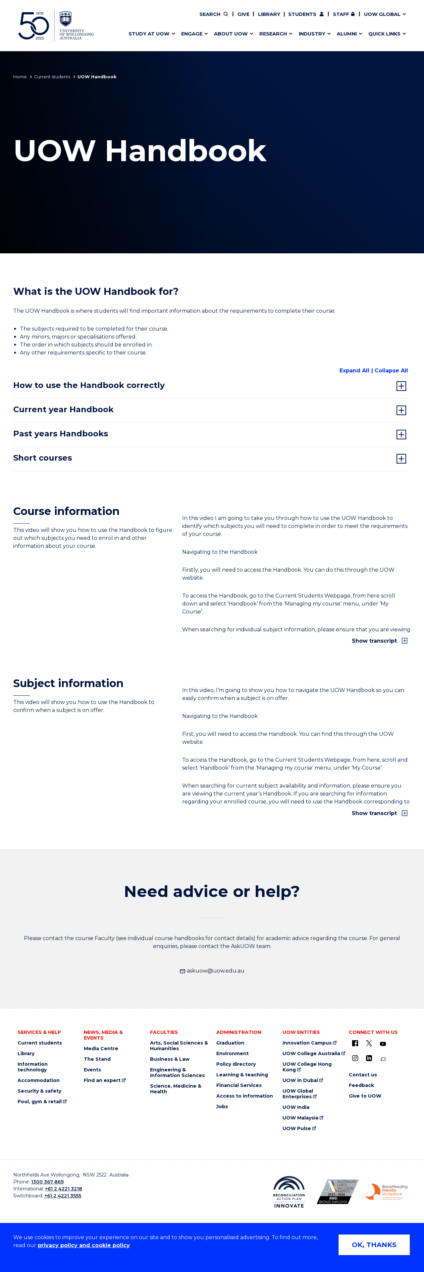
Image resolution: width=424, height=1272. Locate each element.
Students (302, 14)
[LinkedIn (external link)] (369, 1058)
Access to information (244, 1096)
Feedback (361, 1085)
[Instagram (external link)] (355, 1058)
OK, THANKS (374, 1245)
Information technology (33, 1067)
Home (20, 76)
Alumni (133, 19)
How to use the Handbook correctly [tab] (89, 385)
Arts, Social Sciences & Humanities (179, 1045)
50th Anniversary (329, 19)
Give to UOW (365, 1096)
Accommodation (39, 1080)
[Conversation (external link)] (383, 1059)
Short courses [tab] (42, 458)
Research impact (146, 19)
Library (269, 14)
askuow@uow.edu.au (212, 971)
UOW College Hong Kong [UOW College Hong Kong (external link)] (307, 1067)
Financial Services (239, 1085)
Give (243, 14)
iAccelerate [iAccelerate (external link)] (335, 19)
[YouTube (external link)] (383, 1044)
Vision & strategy (226, 19)
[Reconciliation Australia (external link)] (289, 1192)
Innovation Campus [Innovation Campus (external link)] (307, 1043)
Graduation (230, 1043)
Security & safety (39, 1091)
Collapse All (391, 370)
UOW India (296, 1107)
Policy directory (236, 1064)
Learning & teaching (242, 1075)
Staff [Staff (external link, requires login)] (341, 14)
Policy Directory (242, 19)
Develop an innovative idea (159, 19)
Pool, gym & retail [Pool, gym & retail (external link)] (40, 1102)
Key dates (137, 19)
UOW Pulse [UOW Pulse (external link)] (297, 1128)
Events (92, 1070)
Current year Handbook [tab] (63, 409)
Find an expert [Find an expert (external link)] (246, 19)
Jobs (222, 1107)
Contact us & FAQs (333, 19)
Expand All (354, 370)
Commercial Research (329, 19)
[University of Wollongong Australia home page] (56, 25)
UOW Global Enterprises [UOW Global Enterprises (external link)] (298, 1094)
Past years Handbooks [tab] (60, 433)
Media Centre (101, 1048)
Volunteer (246, 19)
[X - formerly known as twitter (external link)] (369, 1043)
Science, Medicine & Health (175, 1089)
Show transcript (375, 641)
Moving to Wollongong (240, 19)
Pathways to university (154, 19)
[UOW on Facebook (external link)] (355, 1043)
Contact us (351, 19)
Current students (52, 76)
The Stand (97, 1059)
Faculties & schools (149, 19)
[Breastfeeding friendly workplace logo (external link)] (386, 1192)
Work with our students (247, 19)
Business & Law (169, 1059)
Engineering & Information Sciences (177, 1072)
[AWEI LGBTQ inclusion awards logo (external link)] (338, 1191)
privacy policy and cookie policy (84, 1245)
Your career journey (236, 19)
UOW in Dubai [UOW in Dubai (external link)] (300, 1080)
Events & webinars (148, 19)
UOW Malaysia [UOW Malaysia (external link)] (300, 1118)
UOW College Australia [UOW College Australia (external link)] (311, 1053)
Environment (232, 1053)
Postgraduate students (335, 19)
